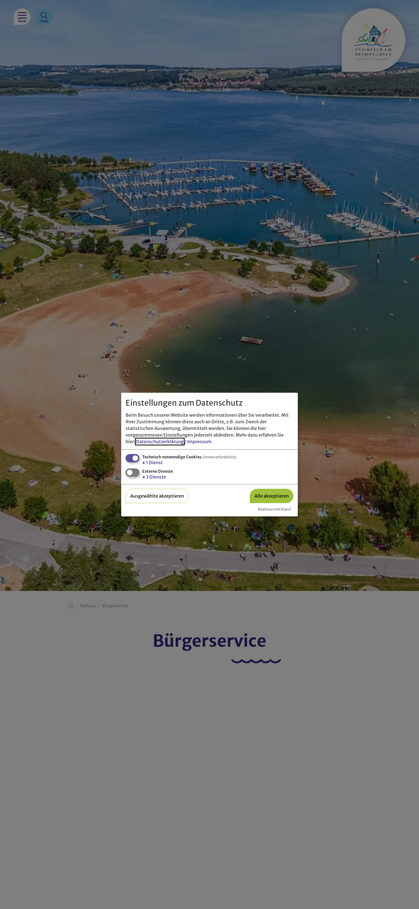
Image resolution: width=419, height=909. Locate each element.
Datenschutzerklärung (160, 441)
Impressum (199, 441)
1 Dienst (152, 462)
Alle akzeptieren (271, 496)
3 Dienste (154, 477)
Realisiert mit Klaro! (274, 509)
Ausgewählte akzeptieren (157, 496)
